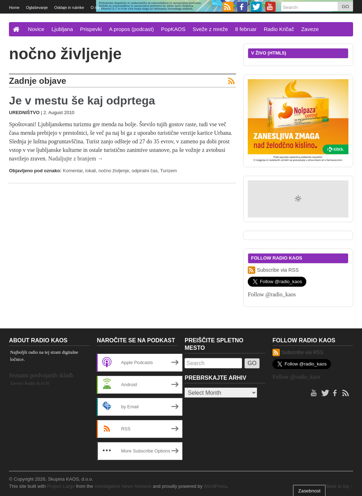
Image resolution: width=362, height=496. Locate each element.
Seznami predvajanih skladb (41, 375)
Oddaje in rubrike (69, 7)
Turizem (168, 170)
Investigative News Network (122, 486)
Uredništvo (24, 112)
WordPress (215, 486)
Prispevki (91, 29)
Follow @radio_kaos (272, 294)
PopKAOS (173, 29)
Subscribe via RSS (273, 270)
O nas (96, 7)
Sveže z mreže (210, 29)
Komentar (73, 170)
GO (345, 6)
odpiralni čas (145, 170)
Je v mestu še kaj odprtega (82, 100)
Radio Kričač (279, 29)
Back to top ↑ (339, 486)
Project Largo (61, 486)
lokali (90, 170)
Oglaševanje (37, 7)
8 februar (246, 29)
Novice (36, 29)
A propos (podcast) (131, 29)
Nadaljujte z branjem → (75, 158)
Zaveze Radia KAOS (29, 383)
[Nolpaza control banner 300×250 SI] (298, 120)
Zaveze (310, 29)
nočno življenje (114, 170)
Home (14, 7)
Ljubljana (62, 29)
